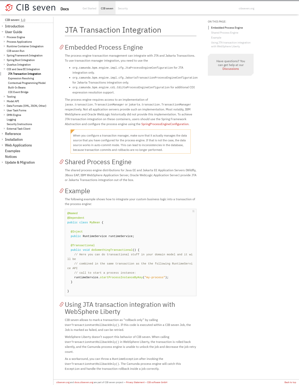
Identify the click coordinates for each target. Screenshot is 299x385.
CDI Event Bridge (18, 92)
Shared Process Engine (224, 32)
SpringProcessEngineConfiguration (165, 124)
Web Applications (18, 145)
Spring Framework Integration (25, 55)
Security (123, 8)
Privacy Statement (135, 382)
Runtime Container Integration (25, 46)
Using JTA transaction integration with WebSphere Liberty (231, 44)
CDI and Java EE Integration (23, 69)
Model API (13, 101)
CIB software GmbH (157, 382)
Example (216, 37)
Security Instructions (19, 124)
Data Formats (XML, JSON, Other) (26, 106)
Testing (11, 96)
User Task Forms (16, 110)
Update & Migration (20, 162)
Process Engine (16, 37)
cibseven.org (246, 8)
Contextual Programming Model (27, 83)
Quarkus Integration (19, 64)
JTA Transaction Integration (24, 74)
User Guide (13, 32)
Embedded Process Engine (227, 27)
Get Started (89, 8)
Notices (11, 156)
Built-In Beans (17, 87)
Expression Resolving (21, 78)
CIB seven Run (15, 51)
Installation (14, 139)
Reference (13, 134)
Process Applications (19, 41)
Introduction (14, 26)
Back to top (290, 382)
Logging (11, 119)
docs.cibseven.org (83, 382)
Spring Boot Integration (21, 60)
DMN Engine (14, 115)
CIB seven (107, 8)
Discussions (231, 69)
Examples (12, 151)
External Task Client (18, 128)
